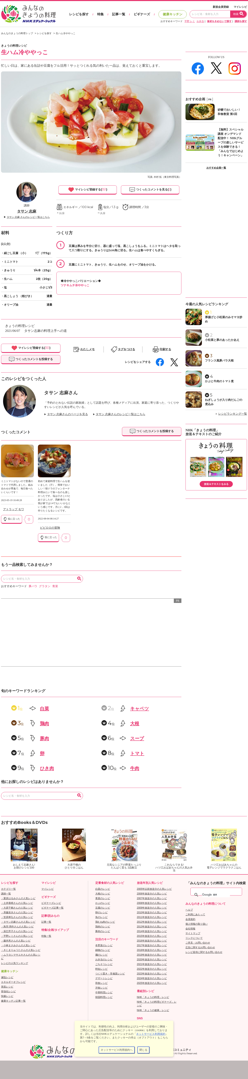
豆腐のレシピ (102, 907)
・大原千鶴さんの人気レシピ (17, 907)
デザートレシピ (104, 978)
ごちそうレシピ (104, 964)
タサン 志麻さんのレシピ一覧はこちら (120, 414)
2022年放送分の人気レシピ (152, 968)
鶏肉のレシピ (102, 926)
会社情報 (190, 928)
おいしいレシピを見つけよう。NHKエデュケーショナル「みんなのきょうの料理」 (28, 14)
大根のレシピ (102, 893)
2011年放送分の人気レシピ (152, 917)
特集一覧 (46, 936)
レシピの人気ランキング (14, 963)
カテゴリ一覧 (8, 889)
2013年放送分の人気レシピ (152, 926)
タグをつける (126, 349)
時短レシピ (101, 968)
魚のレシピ (101, 917)
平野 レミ (189, 21)
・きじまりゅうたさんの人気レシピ (20, 950)
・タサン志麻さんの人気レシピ (18, 921)
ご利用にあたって (195, 914)
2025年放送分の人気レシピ (152, 983)
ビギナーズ (142, 14)
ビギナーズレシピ (51, 903)
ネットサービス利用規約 (150, 1033)
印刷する (165, 349)
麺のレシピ (101, 954)
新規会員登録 (221, 6)
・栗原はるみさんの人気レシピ (18, 898)
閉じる (143, 1049)
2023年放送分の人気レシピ (152, 973)
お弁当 (200, 21)
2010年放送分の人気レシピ (152, 912)
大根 (134, 723)
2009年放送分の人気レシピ (152, 907)
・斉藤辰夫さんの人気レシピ (17, 912)
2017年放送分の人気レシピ (152, 945)
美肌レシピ (7, 986)
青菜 (55, 586)
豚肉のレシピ (102, 931)
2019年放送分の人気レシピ (152, 954)
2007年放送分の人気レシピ (152, 898)
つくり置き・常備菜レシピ (110, 973)
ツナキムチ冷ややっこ (75, 285)
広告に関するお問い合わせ (200, 947)
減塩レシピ (7, 977)
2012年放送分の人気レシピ (152, 921)
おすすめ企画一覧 (216, 167)
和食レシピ (101, 983)
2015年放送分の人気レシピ (152, 936)
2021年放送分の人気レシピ (152, 964)
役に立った (11, 519)
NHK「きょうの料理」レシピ (153, 997)
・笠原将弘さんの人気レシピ (17, 917)
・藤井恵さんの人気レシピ (16, 940)
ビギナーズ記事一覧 (52, 907)
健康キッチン (172, 14)
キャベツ (139, 708)
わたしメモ (87, 349)
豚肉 (44, 738)
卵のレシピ (101, 912)
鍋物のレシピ (102, 950)
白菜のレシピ (102, 889)
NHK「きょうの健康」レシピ (153, 1010)
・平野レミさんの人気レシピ (17, 936)
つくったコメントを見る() (150, 189)
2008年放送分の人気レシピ (152, 903)
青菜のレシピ (102, 898)
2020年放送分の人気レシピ (152, 959)
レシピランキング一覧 (232, 413)
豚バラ (33, 586)
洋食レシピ (101, 987)
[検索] (216, 894)
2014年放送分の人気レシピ (152, 931)
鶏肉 (44, 723)
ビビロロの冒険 (50, 527)
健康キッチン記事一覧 (13, 1000)
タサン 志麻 (26, 211)
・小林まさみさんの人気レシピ (18, 945)
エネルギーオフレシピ (13, 982)
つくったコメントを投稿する (31, 359)
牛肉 (134, 768)
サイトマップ (192, 933)
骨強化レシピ (8, 991)
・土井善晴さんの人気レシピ (17, 903)
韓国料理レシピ (104, 997)
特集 (100, 14)
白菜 (44, 708)
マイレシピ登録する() (87, 189)
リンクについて (194, 938)
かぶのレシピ (102, 903)
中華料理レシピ (104, 992)
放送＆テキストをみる (216, 484)
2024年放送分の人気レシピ (152, 978)
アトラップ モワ (13, 509)
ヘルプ (189, 909)
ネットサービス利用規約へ (117, 1049)
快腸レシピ (7, 996)
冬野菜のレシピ (104, 945)
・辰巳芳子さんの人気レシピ (17, 931)
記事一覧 (118, 14)
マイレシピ (240, 6)
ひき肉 (47, 768)
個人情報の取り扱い (196, 923)
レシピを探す (79, 14)
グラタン (44, 586)
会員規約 (190, 919)
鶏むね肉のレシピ (105, 921)
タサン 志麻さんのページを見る (67, 414)
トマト (137, 753)
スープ (137, 738)
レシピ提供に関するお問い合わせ (203, 952)
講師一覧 (6, 893)
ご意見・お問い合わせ (197, 942)
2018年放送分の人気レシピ (152, 950)
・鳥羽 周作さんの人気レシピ (17, 926)
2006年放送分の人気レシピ (152, 893)
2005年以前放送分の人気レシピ (154, 889)
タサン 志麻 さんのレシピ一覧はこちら (28, 217)
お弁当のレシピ (104, 959)
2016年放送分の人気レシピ (152, 940)
